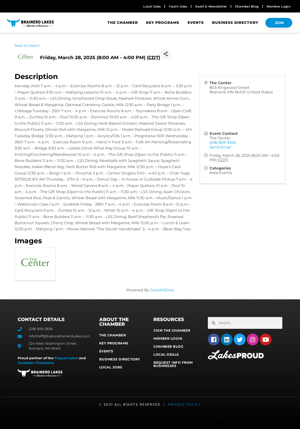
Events (196, 22)
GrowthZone (162, 290)
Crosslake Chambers (35, 363)
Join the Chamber (171, 330)
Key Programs (162, 22)
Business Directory (235, 22)
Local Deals (166, 354)
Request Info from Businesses (173, 364)
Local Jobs (110, 367)
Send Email (220, 147)
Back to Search (27, 45)
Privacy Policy (184, 405)
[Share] (165, 54)
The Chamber (122, 22)
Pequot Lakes (66, 358)
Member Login (167, 338)
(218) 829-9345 (223, 142)
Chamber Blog (168, 346)
